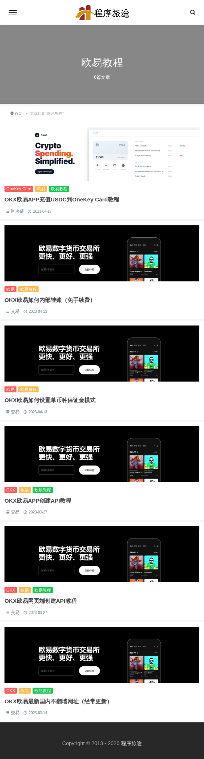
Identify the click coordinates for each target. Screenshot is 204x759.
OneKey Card (18, 188)
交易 (15, 311)
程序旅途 (131, 743)
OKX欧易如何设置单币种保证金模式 (49, 400)
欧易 (41, 188)
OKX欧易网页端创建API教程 (40, 601)
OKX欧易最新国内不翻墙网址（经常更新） (58, 701)
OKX (10, 490)
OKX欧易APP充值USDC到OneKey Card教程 (61, 199)
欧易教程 (59, 188)
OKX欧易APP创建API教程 (37, 500)
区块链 (17, 211)
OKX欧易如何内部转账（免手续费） (49, 300)
